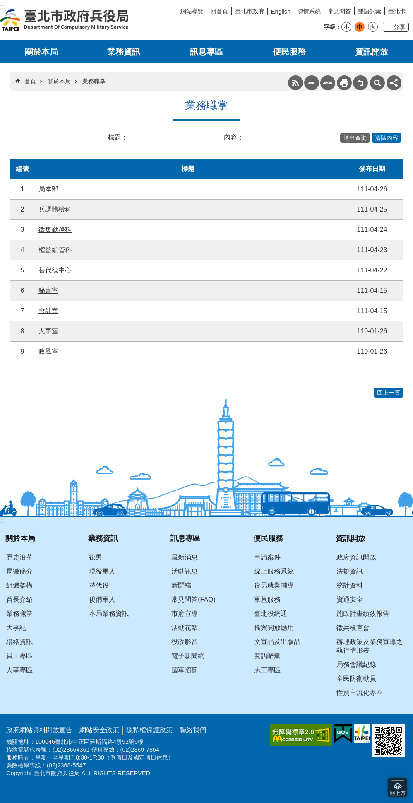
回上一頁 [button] (388, 392)
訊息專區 (206, 51)
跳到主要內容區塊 (4, 4)
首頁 (30, 81)
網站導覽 (192, 11)
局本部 (48, 189)
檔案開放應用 (274, 627)
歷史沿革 (19, 557)
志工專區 (267, 669)
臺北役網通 (270, 613)
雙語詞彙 (369, 11)
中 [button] (360, 27)
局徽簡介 (19, 571)
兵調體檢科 (55, 209)
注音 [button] (360, 82)
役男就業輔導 (274, 585)
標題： (118, 137)
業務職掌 (94, 81)
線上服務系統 (274, 571)
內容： (234, 137)
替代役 (99, 585)
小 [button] (346, 27)
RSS (295, 82)
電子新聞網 (187, 655)
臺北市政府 (249, 11)
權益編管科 (55, 249)
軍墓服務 (267, 599)
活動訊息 (184, 571)
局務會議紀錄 (356, 664)
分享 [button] (399, 27)
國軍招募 (184, 669)
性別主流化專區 (359, 692)
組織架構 (19, 585)
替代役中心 (55, 270)
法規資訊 (349, 571)
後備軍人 (102, 599)
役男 (95, 557)
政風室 (48, 351)
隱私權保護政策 (149, 729)
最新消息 (184, 557)
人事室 (48, 331)
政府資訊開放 (356, 557)
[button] (355, 138)
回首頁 (219, 11)
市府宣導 (184, 613)
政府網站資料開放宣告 (39, 729)
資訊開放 (371, 51)
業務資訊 (123, 51)
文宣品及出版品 (277, 641)
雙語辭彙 (267, 655)
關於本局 (41, 51)
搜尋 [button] (377, 82)
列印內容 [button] (344, 82)
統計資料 (349, 585)
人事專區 (19, 669)
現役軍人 (102, 571)
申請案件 (267, 557)
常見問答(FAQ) (193, 599)
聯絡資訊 (19, 641)
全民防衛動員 (356, 678)
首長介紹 (19, 599)
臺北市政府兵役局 (64, 19)
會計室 (48, 310)
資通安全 (349, 599)
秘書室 (48, 290)
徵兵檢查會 (353, 627)
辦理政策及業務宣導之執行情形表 (369, 646)
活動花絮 (184, 627)
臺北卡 (397, 11)
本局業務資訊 (109, 613)
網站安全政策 (99, 729)
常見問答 (339, 11)
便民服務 (289, 51)
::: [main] (14, 80)
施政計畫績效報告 (362, 613)
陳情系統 (309, 11)
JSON (327, 82)
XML (311, 82)
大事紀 (16, 627)
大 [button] (373, 27)
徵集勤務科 (55, 229)
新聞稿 (181, 585)
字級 (330, 27)
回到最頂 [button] (397, 787)
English (281, 11)
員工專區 (19, 655)
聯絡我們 (193, 729)
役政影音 (184, 641)
